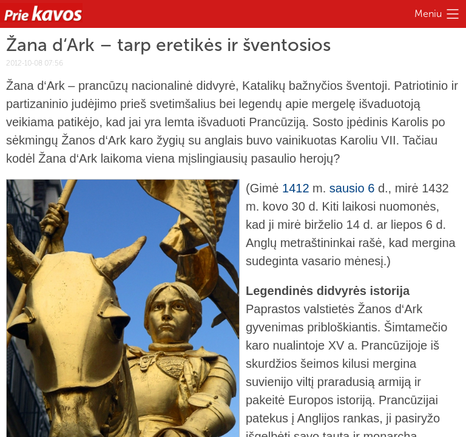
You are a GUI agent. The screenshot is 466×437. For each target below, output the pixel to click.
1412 (295, 188)
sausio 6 (352, 188)
